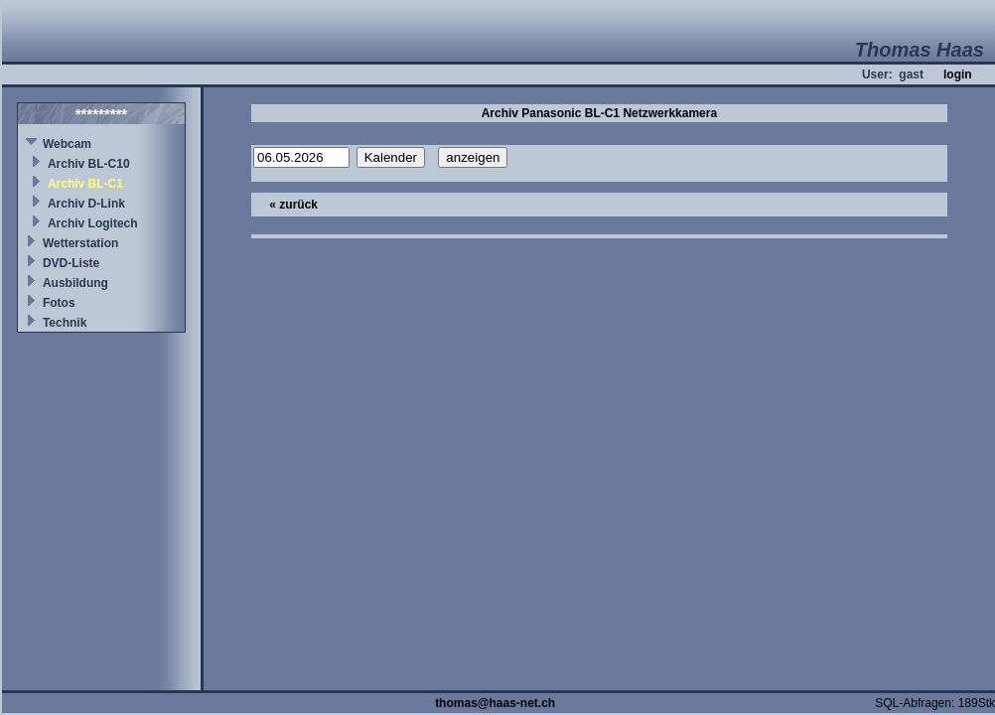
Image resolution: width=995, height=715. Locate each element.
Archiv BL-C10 (89, 164)
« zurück (293, 205)
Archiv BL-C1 (85, 184)
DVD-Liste (71, 263)
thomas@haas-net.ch (495, 703)
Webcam (67, 144)
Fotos (59, 303)
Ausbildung (75, 283)
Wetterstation (80, 243)
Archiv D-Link (86, 204)
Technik (64, 323)
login (957, 74)
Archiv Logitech (93, 223)
